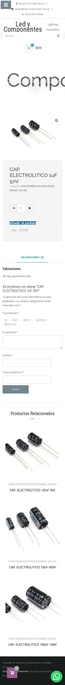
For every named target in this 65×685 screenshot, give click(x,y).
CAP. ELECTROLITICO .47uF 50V (32, 490)
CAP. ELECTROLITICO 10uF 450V (32, 567)
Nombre (8, 355)
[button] (57, 120)
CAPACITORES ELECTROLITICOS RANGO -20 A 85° (32, 484)
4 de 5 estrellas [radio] (43, 320)
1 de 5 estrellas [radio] (7, 320)
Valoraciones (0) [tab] (32, 257)
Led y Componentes (23, 26)
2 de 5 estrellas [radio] (16, 320)
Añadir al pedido (23, 223)
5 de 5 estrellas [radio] (12, 324)
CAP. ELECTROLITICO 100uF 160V (32, 644)
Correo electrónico (13, 372)
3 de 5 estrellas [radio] (28, 320)
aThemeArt (23, 671)
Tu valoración (10, 332)
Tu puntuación (11, 313)
